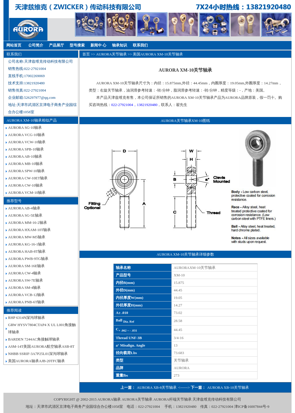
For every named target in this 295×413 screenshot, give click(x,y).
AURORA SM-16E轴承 (26, 266)
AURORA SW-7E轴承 (25, 280)
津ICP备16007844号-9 (251, 406)
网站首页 (13, 45)
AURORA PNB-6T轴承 (26, 302)
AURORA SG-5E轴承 (25, 215)
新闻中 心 (98, 45)
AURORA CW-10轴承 (25, 185)
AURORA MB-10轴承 (25, 163)
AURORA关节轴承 (111, 54)
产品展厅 (56, 45)
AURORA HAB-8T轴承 (27, 251)
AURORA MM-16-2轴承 (27, 222)
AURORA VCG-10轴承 (26, 135)
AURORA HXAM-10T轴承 (29, 230)
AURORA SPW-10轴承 (26, 171)
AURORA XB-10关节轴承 (228, 387)
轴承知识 (119, 45)
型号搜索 (77, 45)
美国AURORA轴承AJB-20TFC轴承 (36, 361)
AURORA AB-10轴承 (25, 156)
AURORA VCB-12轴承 (26, 295)
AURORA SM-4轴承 (24, 287)
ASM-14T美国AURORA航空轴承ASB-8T (41, 346)
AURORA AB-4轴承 (24, 208)
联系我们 (140, 45)
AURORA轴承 (109, 399)
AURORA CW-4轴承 (24, 273)
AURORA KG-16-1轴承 (27, 244)
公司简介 (35, 45)
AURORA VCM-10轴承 (27, 192)
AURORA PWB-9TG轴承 (28, 258)
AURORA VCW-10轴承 (27, 142)
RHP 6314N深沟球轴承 (26, 317)
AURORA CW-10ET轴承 (28, 178)
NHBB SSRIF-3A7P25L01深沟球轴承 (38, 353)
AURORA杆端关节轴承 (172, 399)
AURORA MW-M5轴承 (26, 237)
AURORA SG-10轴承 (25, 127)
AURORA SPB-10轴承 (26, 149)
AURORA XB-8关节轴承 (157, 387)
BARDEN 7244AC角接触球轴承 (34, 339)
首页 (86, 54)
